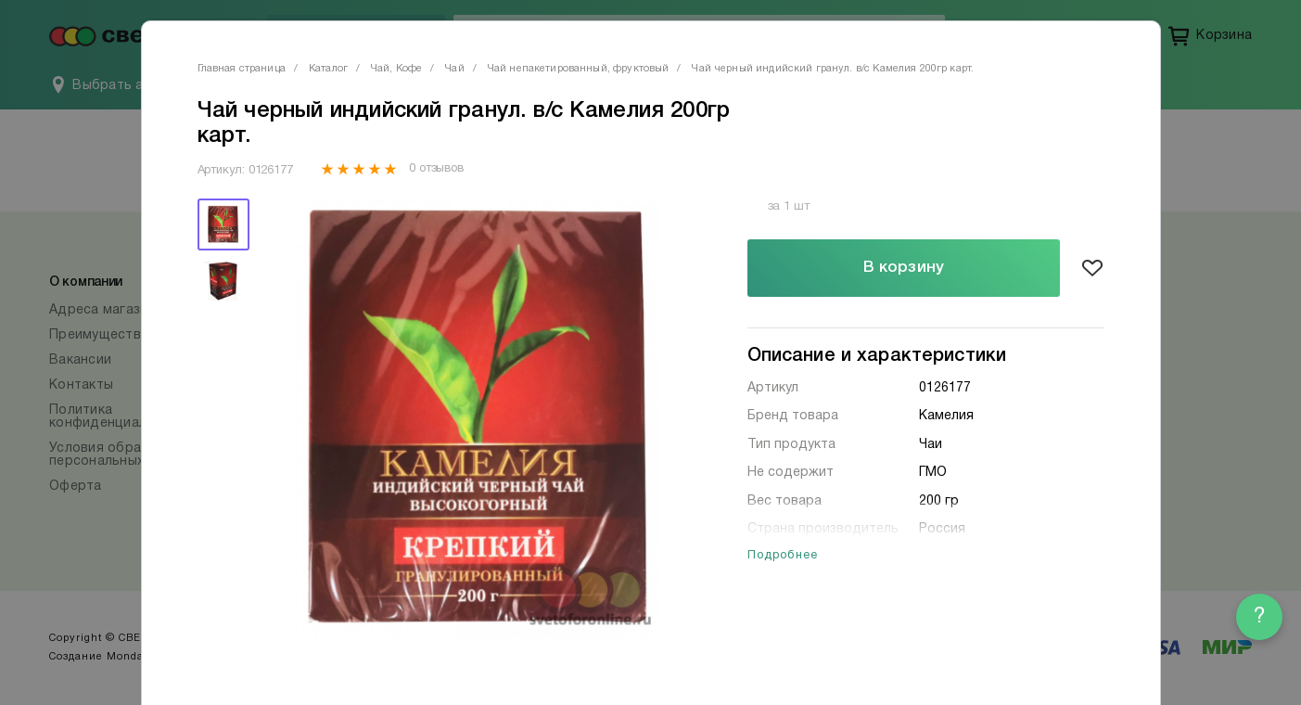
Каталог (328, 68)
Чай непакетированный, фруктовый (579, 68)
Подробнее (783, 555)
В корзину (903, 268)
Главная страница (242, 68)
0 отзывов (436, 168)
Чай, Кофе (396, 68)
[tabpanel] (477, 419)
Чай (454, 68)
